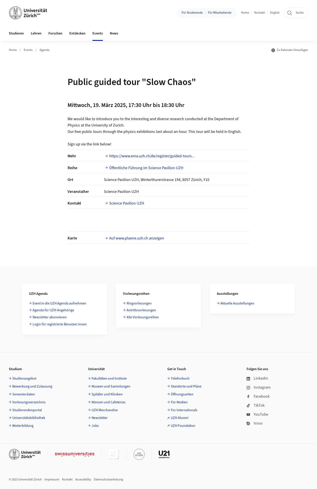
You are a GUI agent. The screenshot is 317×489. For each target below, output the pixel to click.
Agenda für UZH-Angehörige (53, 310)
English (275, 13)
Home (245, 13)
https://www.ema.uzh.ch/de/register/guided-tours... (151, 156)
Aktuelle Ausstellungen (237, 303)
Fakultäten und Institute (109, 378)
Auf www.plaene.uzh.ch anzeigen (136, 238)
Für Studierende (192, 13)
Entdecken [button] (77, 33)
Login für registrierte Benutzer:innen (60, 324)
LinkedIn (257, 378)
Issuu (255, 423)
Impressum (51, 479)
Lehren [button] (36, 33)
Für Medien (179, 402)
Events (28, 50)
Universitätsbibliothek (28, 417)
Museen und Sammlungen (111, 386)
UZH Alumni (179, 417)
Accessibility (83, 479)
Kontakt (259, 13)
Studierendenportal (27, 410)
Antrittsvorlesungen (141, 310)
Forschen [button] (55, 33)
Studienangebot (24, 378)
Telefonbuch (180, 378)
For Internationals (184, 410)
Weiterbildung (22, 425)
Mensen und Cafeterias (108, 402)
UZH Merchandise (105, 410)
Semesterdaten (23, 394)
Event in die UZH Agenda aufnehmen (59, 303)
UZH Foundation (183, 425)
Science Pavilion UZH (126, 203)
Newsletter (100, 417)
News (114, 33)
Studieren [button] (16, 33)
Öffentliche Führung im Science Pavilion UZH (146, 168)
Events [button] (97, 33)
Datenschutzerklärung (108, 479)
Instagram (259, 387)
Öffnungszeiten (182, 394)
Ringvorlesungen (139, 303)
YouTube (257, 414)
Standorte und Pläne (186, 386)
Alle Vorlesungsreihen (143, 317)
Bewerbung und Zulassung (32, 386)
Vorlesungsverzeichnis (29, 402)
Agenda (45, 50)
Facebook (258, 396)
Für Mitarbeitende (219, 13)
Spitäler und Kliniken (107, 394)
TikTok (256, 405)
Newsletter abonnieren (50, 317)
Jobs (95, 425)
